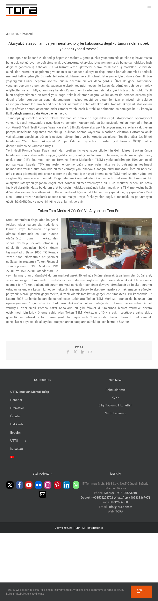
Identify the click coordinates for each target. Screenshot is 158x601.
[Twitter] (10, 485)
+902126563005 (118, 502)
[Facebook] (19, 485)
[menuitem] (42, 457)
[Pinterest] (57, 485)
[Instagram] (47, 485)
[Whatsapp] (76, 485)
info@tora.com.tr (120, 507)
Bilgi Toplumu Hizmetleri (115, 405)
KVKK (115, 398)
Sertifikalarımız (115, 413)
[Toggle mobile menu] (150, 6)
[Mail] (42, 494)
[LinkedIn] (66, 485)
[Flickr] (38, 485)
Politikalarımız (115, 390)
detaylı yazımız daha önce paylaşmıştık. (40, 113)
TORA (119, 511)
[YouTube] (29, 485)
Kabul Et (141, 591)
